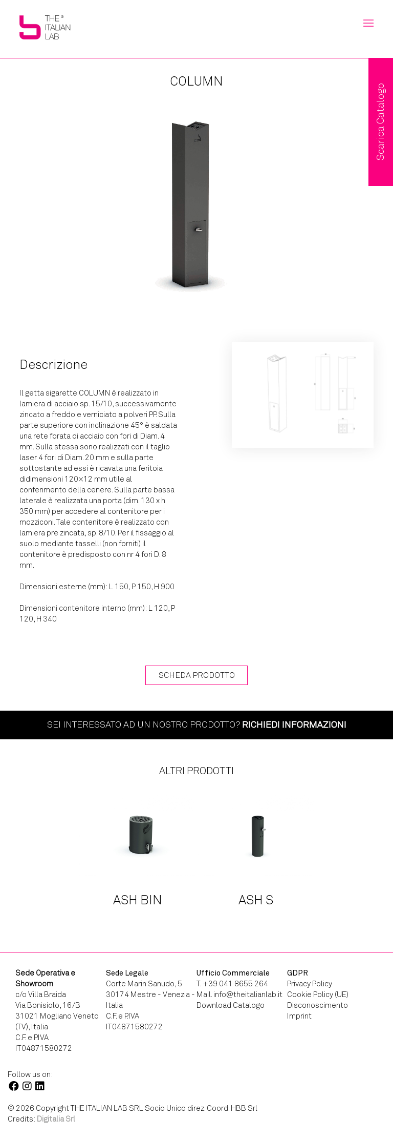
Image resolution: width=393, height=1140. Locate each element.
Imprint (299, 1016)
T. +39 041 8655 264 (232, 983)
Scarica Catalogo (380, 122)
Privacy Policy (309, 983)
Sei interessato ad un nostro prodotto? (196, 724)
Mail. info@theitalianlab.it (239, 994)
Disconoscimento (317, 1005)
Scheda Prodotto (197, 675)
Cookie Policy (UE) (317, 994)
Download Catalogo (230, 1005)
